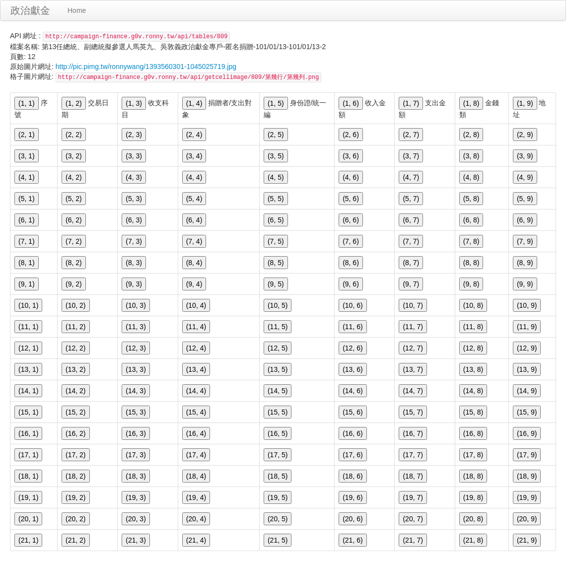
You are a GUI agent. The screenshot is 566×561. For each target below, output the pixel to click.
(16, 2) (75, 433)
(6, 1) (26, 220)
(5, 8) (471, 199)
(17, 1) (28, 455)
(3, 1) (26, 156)
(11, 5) (277, 327)
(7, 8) (471, 241)
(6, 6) (351, 220)
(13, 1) (28, 369)
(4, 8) (471, 177)
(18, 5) (277, 476)
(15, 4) (196, 412)
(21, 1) (28, 540)
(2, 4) (194, 135)
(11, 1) (28, 327)
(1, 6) (351, 103)
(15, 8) (473, 412)
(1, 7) (411, 103)
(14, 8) (473, 391)
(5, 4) (194, 199)
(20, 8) (473, 519)
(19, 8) (473, 497)
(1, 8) (471, 103)
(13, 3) (135, 369)
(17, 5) (277, 455)
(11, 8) (473, 327)
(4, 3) (134, 177)
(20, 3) (135, 519)
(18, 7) (413, 476)
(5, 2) (74, 199)
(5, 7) (411, 199)
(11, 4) (196, 327)
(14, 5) (277, 391)
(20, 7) (413, 519)
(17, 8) (473, 455)
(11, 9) (527, 327)
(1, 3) (134, 103)
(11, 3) (135, 327)
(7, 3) (134, 241)
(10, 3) (135, 305)
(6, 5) (276, 220)
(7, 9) (525, 241)
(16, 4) (196, 433)
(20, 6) (352, 519)
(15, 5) (277, 412)
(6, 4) (194, 220)
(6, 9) (525, 220)
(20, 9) (527, 519)
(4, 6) (351, 177)
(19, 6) (352, 497)
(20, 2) (75, 519)
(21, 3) (135, 540)
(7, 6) (351, 241)
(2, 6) (351, 135)
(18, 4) (196, 476)
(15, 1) (28, 412)
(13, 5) (277, 369)
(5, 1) (26, 199)
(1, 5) (276, 103)
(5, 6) (351, 199)
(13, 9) (527, 369)
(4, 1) (26, 177)
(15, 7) (413, 412)
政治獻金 (30, 10)
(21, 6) (352, 540)
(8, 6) (351, 263)
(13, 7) (413, 369)
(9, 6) (351, 284)
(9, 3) (134, 284)
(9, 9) (525, 284)
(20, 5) (277, 519)
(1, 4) (194, 103)
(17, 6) (352, 455)
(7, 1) (26, 241)
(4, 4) (194, 177)
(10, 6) (352, 305)
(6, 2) (74, 220)
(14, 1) (28, 391)
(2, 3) (134, 135)
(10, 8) (473, 305)
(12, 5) (277, 348)
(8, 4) (194, 263)
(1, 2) (74, 103)
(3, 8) (471, 156)
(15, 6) (352, 412)
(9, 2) (74, 284)
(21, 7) (413, 540)
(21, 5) (277, 540)
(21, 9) (527, 540)
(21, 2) (75, 540)
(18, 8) (473, 476)
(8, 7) (411, 263)
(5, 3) (134, 199)
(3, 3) (134, 156)
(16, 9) (527, 433)
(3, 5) (276, 156)
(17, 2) (75, 455)
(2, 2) (74, 135)
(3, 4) (194, 156)
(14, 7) (413, 391)
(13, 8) (473, 369)
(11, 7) (413, 327)
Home (77, 10)
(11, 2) (75, 327)
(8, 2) (74, 263)
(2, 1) (26, 135)
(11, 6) (352, 327)
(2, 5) (276, 135)
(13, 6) (352, 369)
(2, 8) (471, 135)
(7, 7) (411, 241)
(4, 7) (411, 177)
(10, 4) (196, 305)
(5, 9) (525, 199)
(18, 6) (352, 476)
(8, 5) (276, 263)
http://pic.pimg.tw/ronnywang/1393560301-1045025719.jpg (146, 66)
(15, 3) (135, 412)
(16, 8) (473, 433)
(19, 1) (28, 497)
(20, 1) (28, 519)
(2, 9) (525, 135)
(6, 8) (471, 220)
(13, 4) (196, 369)
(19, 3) (135, 497)
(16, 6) (352, 433)
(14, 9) (527, 391)
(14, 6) (352, 391)
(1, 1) (26, 103)
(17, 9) (527, 455)
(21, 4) (196, 540)
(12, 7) (413, 348)
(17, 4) (196, 455)
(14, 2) (75, 391)
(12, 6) (352, 348)
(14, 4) (196, 391)
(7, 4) (194, 241)
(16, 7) (413, 433)
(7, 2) (74, 241)
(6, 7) (411, 220)
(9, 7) (411, 284)
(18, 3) (135, 476)
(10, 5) (277, 305)
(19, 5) (277, 497)
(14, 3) (135, 391)
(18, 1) (28, 476)
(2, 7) (411, 135)
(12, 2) (75, 348)
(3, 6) (351, 156)
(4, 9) (525, 177)
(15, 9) (527, 412)
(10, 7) (413, 305)
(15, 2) (75, 412)
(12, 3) (135, 348)
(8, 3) (134, 263)
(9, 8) (471, 284)
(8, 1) (26, 263)
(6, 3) (134, 220)
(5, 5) (276, 199)
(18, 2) (75, 476)
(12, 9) (527, 348)
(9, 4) (194, 284)
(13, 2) (75, 369)
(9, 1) (26, 284)
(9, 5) (276, 284)
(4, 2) (74, 177)
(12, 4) (196, 348)
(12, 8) (473, 348)
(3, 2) (74, 156)
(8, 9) (525, 263)
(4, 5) (276, 177)
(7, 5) (276, 241)
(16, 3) (135, 433)
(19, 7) (413, 497)
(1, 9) (525, 103)
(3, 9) (525, 156)
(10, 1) (28, 305)
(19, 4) (196, 497)
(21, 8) (473, 540)
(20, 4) (196, 519)
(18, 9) (527, 476)
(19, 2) (75, 497)
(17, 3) (135, 455)
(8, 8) (471, 263)
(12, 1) (28, 348)
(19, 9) (527, 497)
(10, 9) (527, 305)
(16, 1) (28, 433)
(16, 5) (277, 433)
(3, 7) (411, 156)
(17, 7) (413, 455)
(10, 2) (75, 305)
